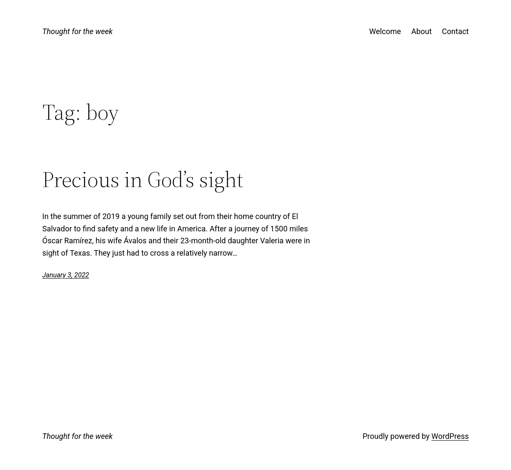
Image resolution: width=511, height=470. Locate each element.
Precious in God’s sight (142, 179)
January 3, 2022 (65, 275)
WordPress (450, 436)
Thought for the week (77, 31)
